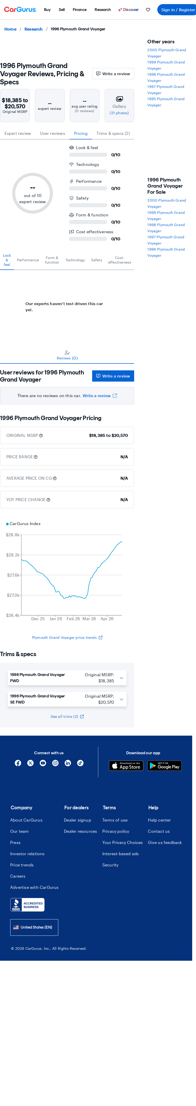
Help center (159, 819)
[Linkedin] (68, 764)
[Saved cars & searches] (148, 10)
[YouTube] (43, 764)
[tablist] (67, 133)
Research (33, 29)
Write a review (113, 73)
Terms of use (115, 819)
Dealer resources (80, 831)
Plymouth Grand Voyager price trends (67, 637)
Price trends (22, 864)
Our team (19, 831)
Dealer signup (77, 819)
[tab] (7, 260)
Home (10, 29)
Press (15, 842)
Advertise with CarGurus (34, 887)
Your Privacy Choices (122, 842)
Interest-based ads (120, 853)
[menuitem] (47, 10)
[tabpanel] (67, 304)
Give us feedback (165, 842)
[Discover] (129, 10)
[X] (30, 764)
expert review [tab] (18, 133)
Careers (17, 876)
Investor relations (27, 853)
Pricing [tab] (81, 133)
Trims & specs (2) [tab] (113, 133)
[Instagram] (55, 764)
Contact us (159, 831)
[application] (67, 571)
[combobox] (34, 927)
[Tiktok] (80, 764)
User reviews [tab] (52, 133)
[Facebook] (18, 764)
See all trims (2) (67, 716)
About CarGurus (26, 819)
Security (110, 864)
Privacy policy (115, 831)
